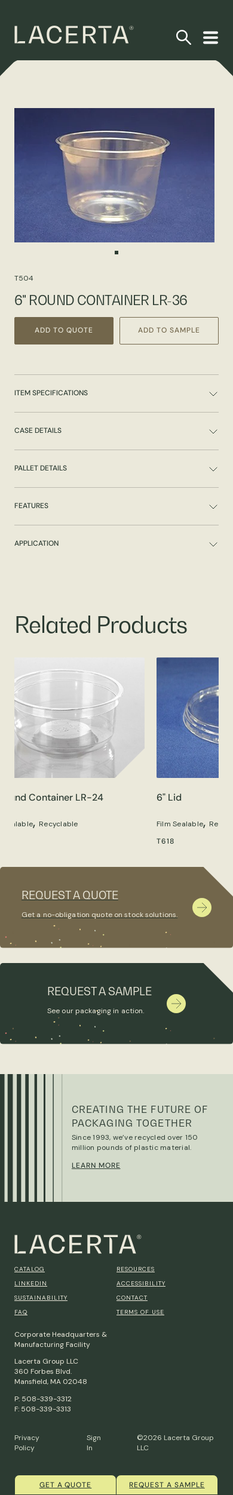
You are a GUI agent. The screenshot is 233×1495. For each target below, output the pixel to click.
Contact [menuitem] (132, 1298)
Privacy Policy (26, 1443)
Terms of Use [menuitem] (140, 1312)
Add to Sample (169, 330)
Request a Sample (166, 1485)
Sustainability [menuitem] (41, 1298)
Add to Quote (64, 330)
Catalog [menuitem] (29, 1269)
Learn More (96, 1165)
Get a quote (65, 1485)
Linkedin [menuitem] (30, 1283)
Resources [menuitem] (135, 1269)
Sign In (94, 1443)
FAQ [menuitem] (20, 1312)
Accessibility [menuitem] (140, 1283)
